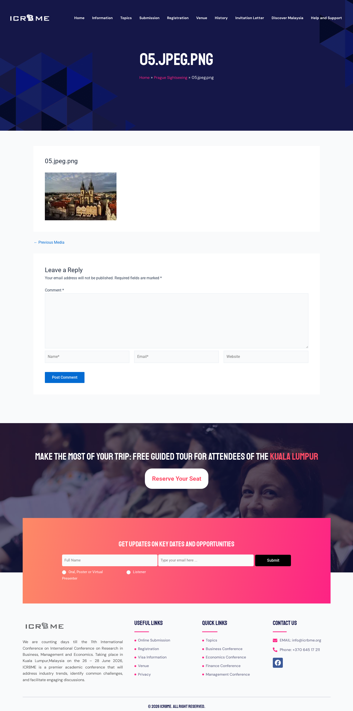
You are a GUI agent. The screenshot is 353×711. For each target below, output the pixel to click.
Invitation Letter (249, 18)
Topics (126, 18)
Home (79, 18)
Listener (139, 572)
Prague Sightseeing (171, 77)
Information (102, 18)
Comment (54, 290)
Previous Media (49, 242)
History (221, 18)
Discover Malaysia (287, 18)
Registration (178, 18)
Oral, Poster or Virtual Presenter (82, 575)
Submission (149, 18)
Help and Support (326, 18)
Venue (201, 18)
